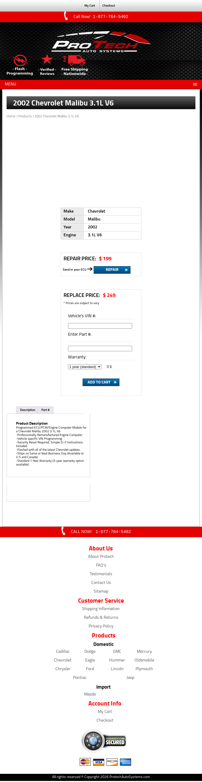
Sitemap (101, 593)
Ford (90, 670)
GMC (117, 653)
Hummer (117, 661)
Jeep (130, 679)
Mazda (90, 695)
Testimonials (101, 575)
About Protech (101, 558)
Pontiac (79, 679)
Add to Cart (99, 382)
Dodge (89, 653)
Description (27, 410)
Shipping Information (101, 610)
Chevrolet (62, 661)
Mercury (144, 653)
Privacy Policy (101, 627)
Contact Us (101, 584)
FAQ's (101, 566)
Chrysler (62, 670)
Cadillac (63, 653)
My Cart (105, 713)
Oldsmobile (144, 661)
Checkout (105, 721)
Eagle (90, 661)
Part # (45, 410)
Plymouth (144, 670)
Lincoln (117, 670)
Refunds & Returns (101, 619)
